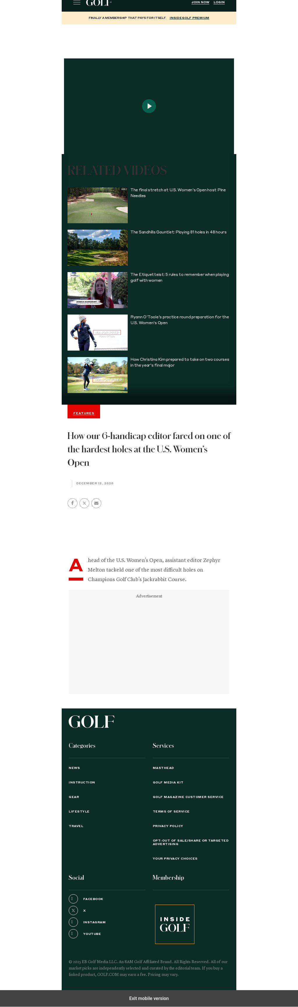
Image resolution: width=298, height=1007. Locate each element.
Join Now (200, 2)
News (74, 768)
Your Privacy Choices (175, 858)
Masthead (163, 768)
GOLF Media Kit (168, 782)
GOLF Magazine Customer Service (188, 797)
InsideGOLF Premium (189, 18)
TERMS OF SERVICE (171, 811)
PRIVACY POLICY (168, 826)
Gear (74, 797)
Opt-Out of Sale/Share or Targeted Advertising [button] (191, 842)
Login (219, 2)
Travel (76, 826)
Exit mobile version (149, 998)
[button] (84, 503)
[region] (149, 38)
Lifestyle (79, 811)
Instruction (82, 782)
